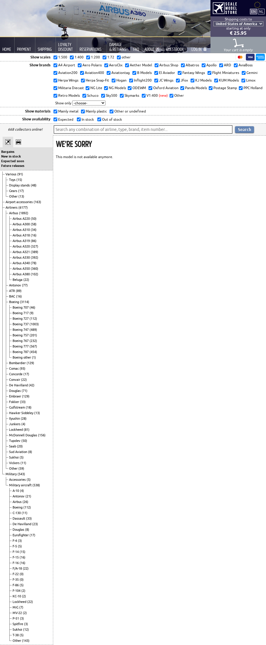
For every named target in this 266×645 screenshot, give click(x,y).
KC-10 (17, 596)
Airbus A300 (22, 224)
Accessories (18, 479)
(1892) (23, 213)
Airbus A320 (22, 246)
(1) (34, 357)
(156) (42, 435)
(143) (26, 640)
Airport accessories (20, 202)
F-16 (16, 563)
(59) (21, 468)
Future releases (12, 165)
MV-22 (18, 613)
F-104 (17, 590)
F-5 (15, 546)
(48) (34, 185)
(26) (25, 502)
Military (12, 474)
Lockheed (16, 429)
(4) (23, 424)
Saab (13, 446)
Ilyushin (15, 418)
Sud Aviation (18, 452)
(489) (33, 329)
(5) (22, 457)
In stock (87, 119)
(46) (32, 307)
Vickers (14, 463)
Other (13, 196)
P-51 (16, 618)
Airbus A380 (22, 274)
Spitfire (18, 624)
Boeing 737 (21, 324)
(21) (28, 496)
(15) (19, 179)
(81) (27, 429)
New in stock (11, 156)
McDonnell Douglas (23, 435)
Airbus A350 (22, 268)
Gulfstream (17, 407)
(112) (33, 318)
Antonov (15, 285)
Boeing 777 (21, 346)
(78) (34, 263)
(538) (36, 485)
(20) (20, 446)
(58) (34, 224)
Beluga (18, 279)
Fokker (14, 402)
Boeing (14, 302)
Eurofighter (21, 535)
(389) (34, 252)
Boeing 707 (21, 307)
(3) (20, 540)
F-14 (16, 552)
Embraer (15, 396)
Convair (15, 379)
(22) (26, 279)
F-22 (16, 574)
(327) (34, 246)
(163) (37, 202)
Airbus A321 (22, 252)
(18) (29, 407)
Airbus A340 (22, 263)
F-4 (15, 540)
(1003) (34, 324)
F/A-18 (18, 568)
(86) (34, 241)
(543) (21, 474)
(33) (23, 402)
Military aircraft (20, 485)
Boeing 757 (21, 335)
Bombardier (18, 363)
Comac (14, 368)
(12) (26, 629)
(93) (22, 368)
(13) (21, 196)
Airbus (14, 213)
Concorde (16, 374)
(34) (34, 229)
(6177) (23, 207)
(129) (30, 363)
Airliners (12, 207)
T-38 (16, 635)
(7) (21, 607)
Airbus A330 (22, 257)
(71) (24, 390)
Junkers (15, 424)
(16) (34, 235)
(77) (25, 285)
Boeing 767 (21, 341)
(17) (21, 191)
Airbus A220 (22, 218)
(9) (32, 313)
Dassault (19, 518)
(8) (30, 452)
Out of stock (111, 119)
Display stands (20, 185)
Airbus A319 (22, 241)
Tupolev (15, 440)
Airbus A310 (22, 229)
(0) (22, 574)
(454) (33, 352)
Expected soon (12, 161)
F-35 (16, 579)
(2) (23, 590)
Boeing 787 (21, 352)
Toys (12, 179)
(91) (20, 174)
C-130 (17, 513)
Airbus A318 (22, 235)
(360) (34, 268)
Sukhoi (14, 457)
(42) (31, 385)
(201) (33, 335)
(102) (34, 274)
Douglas (15, 390)
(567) (33, 346)
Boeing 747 (21, 329)
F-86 (16, 585)
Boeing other (22, 357)
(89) (19, 291)
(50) (34, 218)
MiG (16, 607)
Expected (65, 119)
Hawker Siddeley (21, 413)
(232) (33, 341)
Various (11, 174)
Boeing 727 (21, 318)
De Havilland (19, 385)
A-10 (16, 490)
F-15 (16, 557)
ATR (12, 291)
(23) (35, 524)
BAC (12, 296)
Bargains (7, 151)
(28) (24, 418)
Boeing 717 (21, 313)
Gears (13, 191)
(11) (23, 463)
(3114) (24, 302)
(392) (34, 257)
